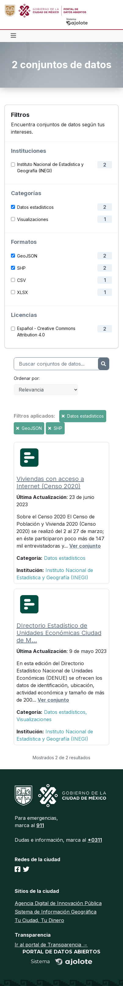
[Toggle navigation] (13, 36)
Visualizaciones (32, 219)
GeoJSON (27, 255)
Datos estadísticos (35, 207)
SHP (21, 268)
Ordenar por (26, 378)
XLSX (22, 292)
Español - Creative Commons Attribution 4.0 (46, 331)
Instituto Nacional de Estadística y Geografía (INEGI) (50, 167)
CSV (21, 280)
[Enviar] (103, 364)
